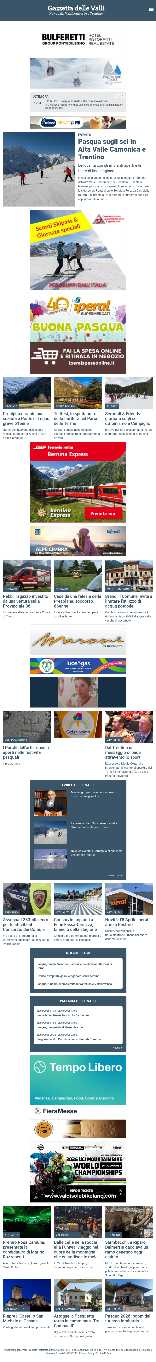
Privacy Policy (86, 1353)
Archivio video (115, 875)
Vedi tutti (118, 1047)
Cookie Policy (103, 1353)
